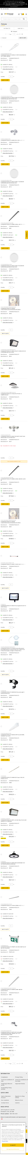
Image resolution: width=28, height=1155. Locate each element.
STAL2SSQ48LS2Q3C (6, 733)
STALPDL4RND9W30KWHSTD (8, 647)
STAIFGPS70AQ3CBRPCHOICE (8, 392)
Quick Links (14, 1092)
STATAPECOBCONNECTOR (7, 563)
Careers (17, 1103)
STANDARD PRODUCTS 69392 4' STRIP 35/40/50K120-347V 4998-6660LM (14, 55)
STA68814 (3, 861)
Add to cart (5, 80)
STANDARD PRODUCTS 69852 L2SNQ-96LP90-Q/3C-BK (13, 479)
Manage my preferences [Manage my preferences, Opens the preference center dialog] (13, 1149)
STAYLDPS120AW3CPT (6, 1030)
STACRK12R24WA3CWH (6, 96)
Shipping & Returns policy (6, 1084)
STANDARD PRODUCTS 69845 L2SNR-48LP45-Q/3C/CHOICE (12, 990)
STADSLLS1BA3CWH (5, 139)
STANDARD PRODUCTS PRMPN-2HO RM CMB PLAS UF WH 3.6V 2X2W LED (13, 947)
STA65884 (3, 776)
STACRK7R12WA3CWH (6, 180)
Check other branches (8, 69)
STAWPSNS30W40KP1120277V (8, 349)
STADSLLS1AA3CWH (5, 435)
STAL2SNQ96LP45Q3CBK (7, 477)
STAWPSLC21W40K (5, 818)
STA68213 (3, 604)
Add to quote (5, 333)
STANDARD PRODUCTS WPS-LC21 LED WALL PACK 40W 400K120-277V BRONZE (13, 820)
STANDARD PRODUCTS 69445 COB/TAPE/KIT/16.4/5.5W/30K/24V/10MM (11, 522)
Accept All (13, 1145)
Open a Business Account (6, 1096)
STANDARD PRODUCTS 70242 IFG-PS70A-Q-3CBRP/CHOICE (11, 394)
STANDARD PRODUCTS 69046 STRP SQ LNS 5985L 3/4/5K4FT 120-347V (12, 735)
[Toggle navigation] (2, 14)
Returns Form (19, 1100)
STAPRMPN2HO (4, 945)
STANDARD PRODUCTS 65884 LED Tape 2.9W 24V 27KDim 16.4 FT (12, 778)
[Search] (14, 19)
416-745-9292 (6, 9)
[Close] (24, 1125)
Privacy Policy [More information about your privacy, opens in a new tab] (5, 1141)
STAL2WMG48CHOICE (6, 904)
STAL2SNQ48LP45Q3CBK (7, 223)
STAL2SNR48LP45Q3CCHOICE (8, 988)
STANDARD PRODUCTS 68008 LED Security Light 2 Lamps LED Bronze (12, 692)
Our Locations (5, 1100)
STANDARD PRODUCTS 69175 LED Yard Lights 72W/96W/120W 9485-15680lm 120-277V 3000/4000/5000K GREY (11, 1033)
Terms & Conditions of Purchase (21, 1080)
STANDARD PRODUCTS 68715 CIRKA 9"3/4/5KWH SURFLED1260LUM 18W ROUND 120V (12, 266)
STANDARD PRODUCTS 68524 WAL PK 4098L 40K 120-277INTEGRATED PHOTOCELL (13, 351)
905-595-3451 (14, 1113)
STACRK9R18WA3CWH (6, 264)
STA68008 (3, 690)
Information (14, 1073)
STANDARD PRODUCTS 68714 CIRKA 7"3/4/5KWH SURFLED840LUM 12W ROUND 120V (12, 182)
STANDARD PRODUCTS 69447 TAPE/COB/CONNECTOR (14, 564)
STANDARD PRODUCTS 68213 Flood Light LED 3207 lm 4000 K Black (13, 606)
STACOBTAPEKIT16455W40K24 (8, 307)
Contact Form (5, 1103)
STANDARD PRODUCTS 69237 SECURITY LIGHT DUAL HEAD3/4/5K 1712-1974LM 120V (13, 437)
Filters (7, 28)
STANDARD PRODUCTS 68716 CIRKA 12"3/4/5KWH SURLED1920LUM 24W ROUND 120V (12, 98)
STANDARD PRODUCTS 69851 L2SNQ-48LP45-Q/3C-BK (14, 224)
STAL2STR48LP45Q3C (6, 53)
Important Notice (20, 1083)
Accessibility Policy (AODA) (6, 1088)
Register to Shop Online (20, 1096)
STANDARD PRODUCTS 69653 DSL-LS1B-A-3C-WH (13, 140)
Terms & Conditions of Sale (7, 1080)
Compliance (4, 1077)
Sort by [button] (20, 28)
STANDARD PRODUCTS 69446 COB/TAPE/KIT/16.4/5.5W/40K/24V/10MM (11, 309)
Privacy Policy (19, 1077)
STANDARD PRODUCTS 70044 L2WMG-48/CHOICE (13, 905)
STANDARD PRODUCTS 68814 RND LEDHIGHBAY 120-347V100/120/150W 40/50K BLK (13, 863)
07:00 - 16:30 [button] (23, 3)
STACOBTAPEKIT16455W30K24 (8, 520)
